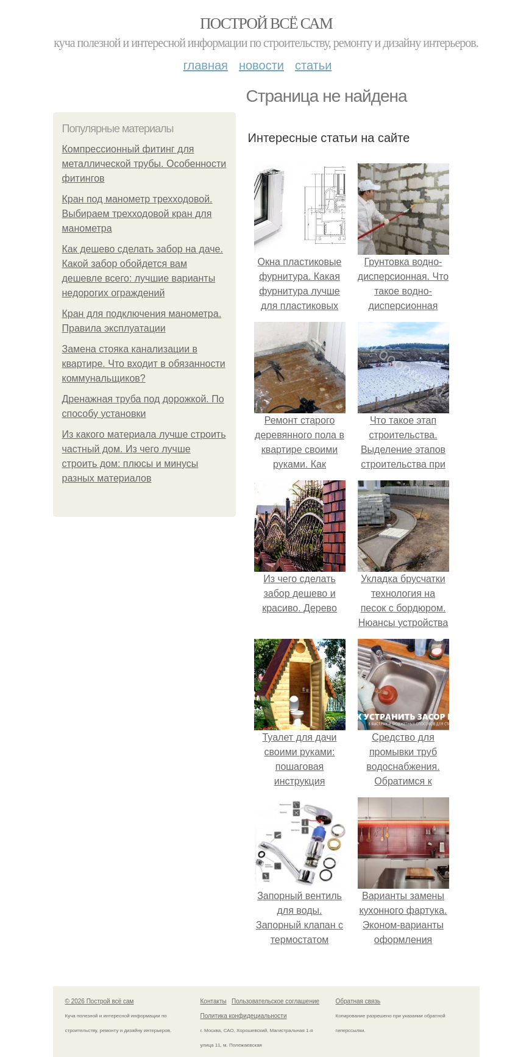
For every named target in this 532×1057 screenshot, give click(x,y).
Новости (261, 65)
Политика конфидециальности (243, 1016)
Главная (205, 65)
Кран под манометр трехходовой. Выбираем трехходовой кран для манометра (137, 213)
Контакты (213, 1001)
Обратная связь (358, 1001)
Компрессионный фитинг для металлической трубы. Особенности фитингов (144, 163)
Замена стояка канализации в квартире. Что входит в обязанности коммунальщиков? (143, 363)
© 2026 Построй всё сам (99, 1001)
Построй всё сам (266, 23)
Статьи (313, 65)
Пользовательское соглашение (275, 1001)
